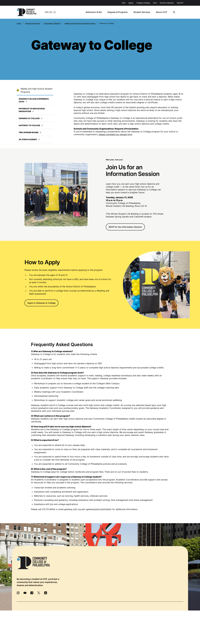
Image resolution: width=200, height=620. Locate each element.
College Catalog (143, 3)
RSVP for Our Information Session (125, 227)
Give (155, 3)
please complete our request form (115, 134)
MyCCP (180, 3)
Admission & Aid (95, 12)
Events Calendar (167, 3)
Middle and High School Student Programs (80, 23)
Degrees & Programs (119, 12)
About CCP (162, 12)
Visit (123, 3)
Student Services (143, 12)
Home (19, 23)
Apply (130, 3)
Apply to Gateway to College (41, 303)
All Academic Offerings (52, 23)
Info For (48, 12)
